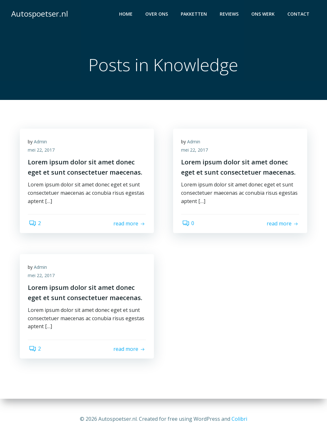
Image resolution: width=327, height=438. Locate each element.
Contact (299, 14)
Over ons (157, 14)
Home (126, 14)
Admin (42, 144)
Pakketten (195, 14)
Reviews (230, 14)
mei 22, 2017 (42, 152)
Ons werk (264, 14)
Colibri (239, 418)
